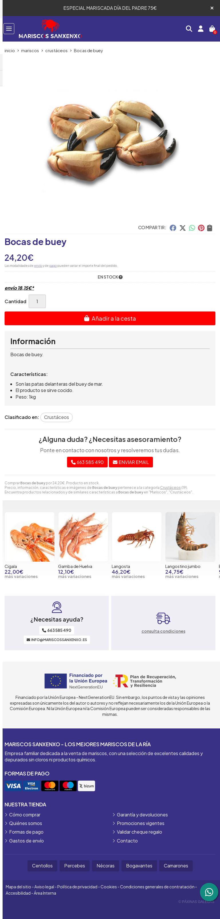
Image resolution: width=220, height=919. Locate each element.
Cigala (11, 566)
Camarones (176, 866)
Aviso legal (44, 886)
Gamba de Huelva (75, 566)
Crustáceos (170, 487)
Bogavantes (139, 866)
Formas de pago (26, 832)
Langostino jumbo (183, 566)
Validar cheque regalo (139, 832)
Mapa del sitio (18, 886)
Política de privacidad (77, 886)
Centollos (42, 866)
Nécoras (106, 866)
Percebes (74, 866)
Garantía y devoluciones (142, 815)
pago (53, 265)
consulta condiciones (163, 631)
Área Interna (45, 893)
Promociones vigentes (140, 823)
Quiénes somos (25, 823)
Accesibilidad (18, 893)
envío (38, 265)
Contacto (127, 841)
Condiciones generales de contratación (157, 886)
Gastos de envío (26, 841)
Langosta (121, 566)
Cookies (109, 886)
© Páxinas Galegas (196, 902)
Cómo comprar (24, 815)
